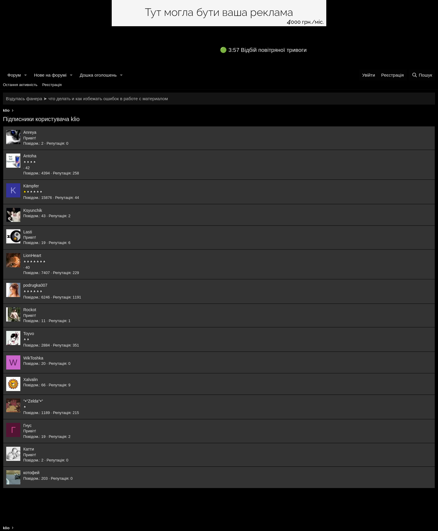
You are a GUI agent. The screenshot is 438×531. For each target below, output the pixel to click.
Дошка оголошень (98, 74)
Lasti (27, 232)
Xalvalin (30, 379)
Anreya (29, 132)
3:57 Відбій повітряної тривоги (267, 50)
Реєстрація (52, 85)
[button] (25, 75)
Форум (14, 74)
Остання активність (20, 85)
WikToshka (33, 358)
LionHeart (32, 255)
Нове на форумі (50, 74)
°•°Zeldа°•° (33, 401)
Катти (28, 449)
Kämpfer (31, 186)
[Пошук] (422, 75)
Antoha (29, 156)
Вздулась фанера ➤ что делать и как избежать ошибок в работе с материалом (87, 98)
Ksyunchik (32, 210)
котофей (31, 472)
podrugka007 (35, 285)
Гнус (27, 425)
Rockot (29, 309)
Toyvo (28, 333)
